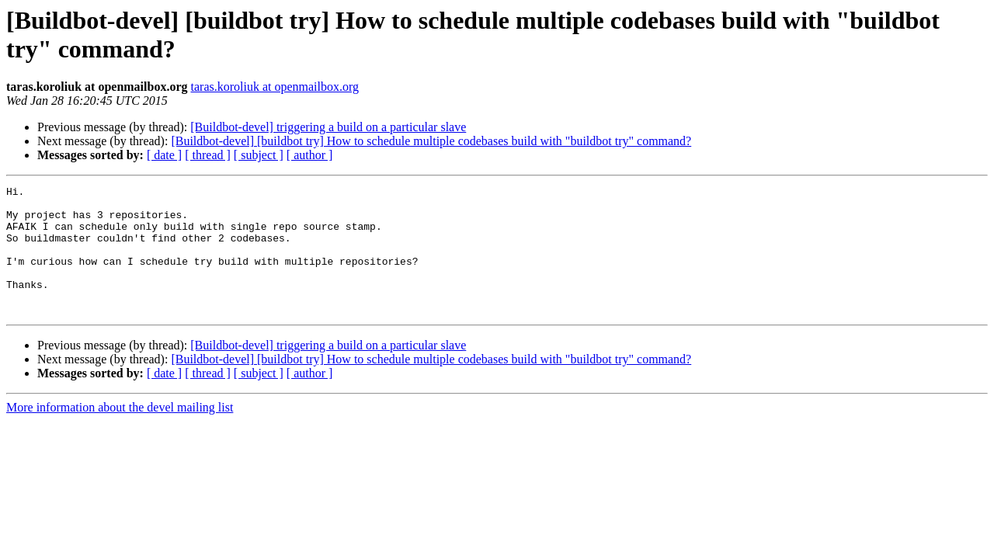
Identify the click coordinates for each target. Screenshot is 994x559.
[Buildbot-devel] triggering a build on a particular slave (328, 127)
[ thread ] (208, 154)
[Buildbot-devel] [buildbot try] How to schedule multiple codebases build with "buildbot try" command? (431, 141)
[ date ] (164, 154)
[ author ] (310, 154)
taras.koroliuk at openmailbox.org (275, 86)
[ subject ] (258, 154)
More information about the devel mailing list (119, 432)
